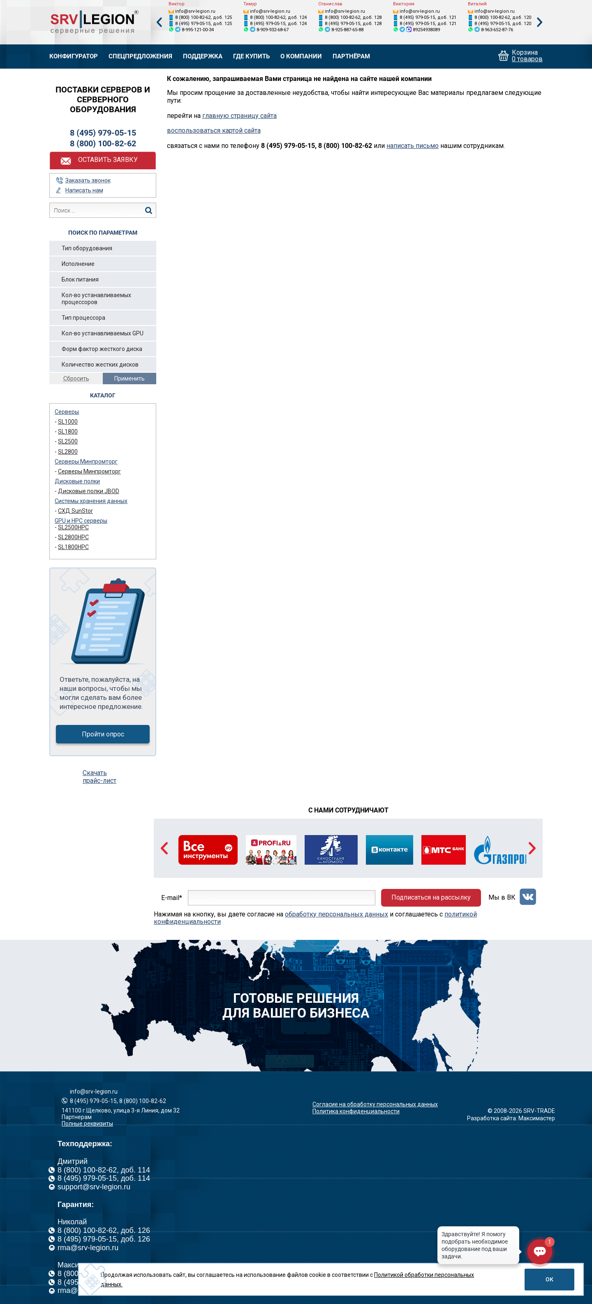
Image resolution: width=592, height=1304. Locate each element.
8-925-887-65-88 (347, 29)
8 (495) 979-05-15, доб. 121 (428, 17)
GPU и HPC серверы (81, 520)
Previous (159, 22)
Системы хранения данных (91, 501)
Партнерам (77, 1117)
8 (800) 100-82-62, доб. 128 (353, 17)
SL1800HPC (73, 547)
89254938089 (426, 29)
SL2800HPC (73, 537)
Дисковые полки (77, 481)
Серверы (67, 412)
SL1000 (68, 421)
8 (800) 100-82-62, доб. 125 (203, 17)
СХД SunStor (75, 511)
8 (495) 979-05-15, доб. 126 (104, 1239)
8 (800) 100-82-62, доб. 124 (278, 17)
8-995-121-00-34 (198, 29)
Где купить (251, 56)
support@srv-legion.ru (94, 1187)
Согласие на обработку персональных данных (375, 1104)
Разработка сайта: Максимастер (511, 1118)
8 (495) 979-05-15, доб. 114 (104, 1178)
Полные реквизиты (87, 1123)
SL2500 (68, 441)
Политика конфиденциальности (356, 1111)
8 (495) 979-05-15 (103, 133)
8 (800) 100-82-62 (103, 143)
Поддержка (202, 56)
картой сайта (241, 130)
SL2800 (68, 451)
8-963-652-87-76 (497, 29)
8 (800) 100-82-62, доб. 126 (104, 1230)
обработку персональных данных (336, 914)
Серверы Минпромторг (86, 461)
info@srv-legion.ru (195, 11)
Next (540, 22)
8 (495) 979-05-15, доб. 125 (203, 23)
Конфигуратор (73, 56)
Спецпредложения (140, 56)
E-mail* (171, 897)
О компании (301, 56)
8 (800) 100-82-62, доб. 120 (502, 17)
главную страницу (230, 116)
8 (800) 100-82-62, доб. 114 (104, 1170)
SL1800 (68, 431)
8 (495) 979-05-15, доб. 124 (278, 23)
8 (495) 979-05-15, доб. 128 (353, 23)
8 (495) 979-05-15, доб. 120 (502, 23)
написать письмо (412, 146)
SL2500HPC (73, 527)
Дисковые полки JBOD (88, 491)
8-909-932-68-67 (273, 29)
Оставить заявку (108, 160)
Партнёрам (351, 56)
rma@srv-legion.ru (88, 1248)
